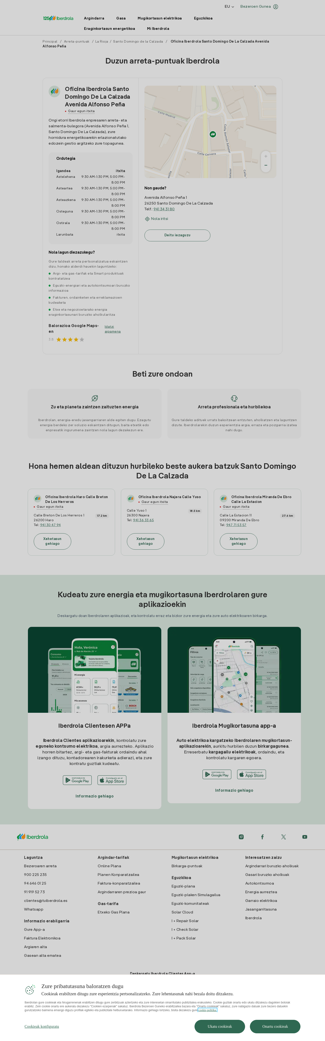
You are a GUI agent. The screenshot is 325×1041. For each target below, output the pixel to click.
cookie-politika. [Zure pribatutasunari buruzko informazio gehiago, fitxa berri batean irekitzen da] (207, 1020)
